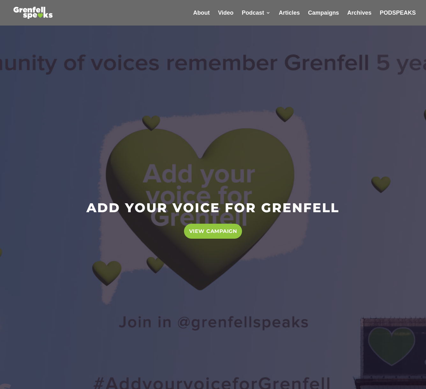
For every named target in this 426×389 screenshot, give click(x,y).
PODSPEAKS (398, 13)
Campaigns (323, 13)
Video (226, 13)
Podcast (253, 13)
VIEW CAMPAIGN (213, 231)
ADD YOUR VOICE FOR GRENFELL (212, 207)
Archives (359, 13)
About (201, 13)
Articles (289, 13)
